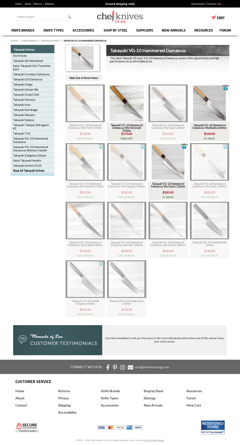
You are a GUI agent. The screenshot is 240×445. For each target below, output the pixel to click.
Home (18, 3)
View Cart (193, 405)
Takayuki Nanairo (24, 114)
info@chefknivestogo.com (152, 367)
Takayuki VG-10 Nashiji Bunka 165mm (209, 244)
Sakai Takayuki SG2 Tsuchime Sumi (31, 67)
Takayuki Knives (50, 40)
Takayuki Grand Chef (26, 94)
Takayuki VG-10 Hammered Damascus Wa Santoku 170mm (85, 185)
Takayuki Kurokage (25, 109)
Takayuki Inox (22, 104)
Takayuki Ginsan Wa (25, 89)
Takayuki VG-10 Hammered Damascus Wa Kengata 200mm (126, 185)
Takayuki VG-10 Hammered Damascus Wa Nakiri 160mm (168, 126)
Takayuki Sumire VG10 (27, 165)
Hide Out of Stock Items (83, 77)
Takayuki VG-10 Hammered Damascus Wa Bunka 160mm (209, 126)
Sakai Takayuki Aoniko (27, 160)
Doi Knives (20, 55)
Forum (191, 398)
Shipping (49, 3)
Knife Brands (22, 30)
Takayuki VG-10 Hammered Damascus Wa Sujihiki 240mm (85, 244)
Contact (21, 405)
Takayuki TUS (21, 133)
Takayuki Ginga (22, 84)
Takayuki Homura (24, 99)
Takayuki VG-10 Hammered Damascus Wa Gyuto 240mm (209, 185)
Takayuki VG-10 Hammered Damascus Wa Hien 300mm (126, 244)
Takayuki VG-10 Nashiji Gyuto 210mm (126, 302)
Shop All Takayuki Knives (28, 170)
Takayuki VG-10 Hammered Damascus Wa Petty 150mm (85, 126)
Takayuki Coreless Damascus (31, 74)
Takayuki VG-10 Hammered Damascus (30, 140)
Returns (38, 3)
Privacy (63, 398)
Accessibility (67, 412)
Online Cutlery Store (154, 440)
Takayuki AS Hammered (28, 60)
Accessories (83, 30)
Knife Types (54, 30)
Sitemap (149, 398)
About (28, 3)
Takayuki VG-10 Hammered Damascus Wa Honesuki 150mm (126, 128)
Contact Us (216, 4)
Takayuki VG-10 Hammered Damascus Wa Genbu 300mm (168, 244)
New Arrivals (174, 30)
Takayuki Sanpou (23, 120)
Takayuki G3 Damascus (27, 79)
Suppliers (144, 30)
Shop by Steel (116, 30)
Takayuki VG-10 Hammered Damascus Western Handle (30, 148)
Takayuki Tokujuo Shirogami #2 (31, 126)
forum (225, 30)
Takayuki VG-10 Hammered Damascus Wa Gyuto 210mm (168, 185)
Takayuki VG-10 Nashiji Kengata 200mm (85, 302)
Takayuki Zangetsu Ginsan (29, 155)
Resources (203, 30)
